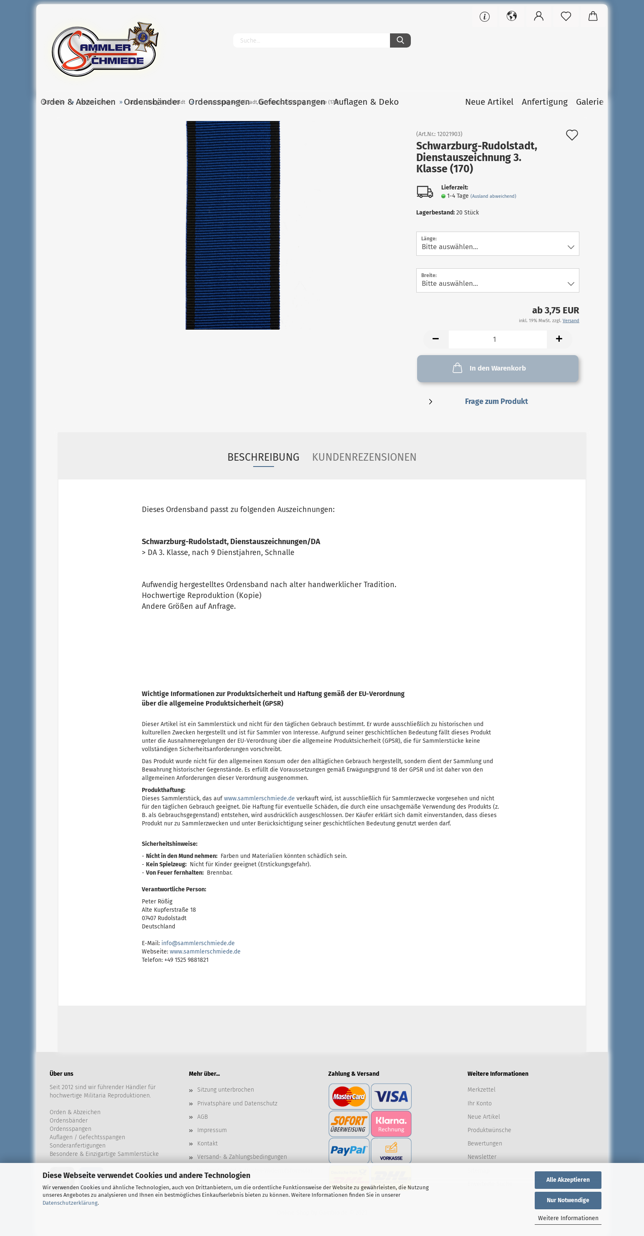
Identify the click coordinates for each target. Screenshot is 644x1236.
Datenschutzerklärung (70, 1203)
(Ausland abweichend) (493, 196)
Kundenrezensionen (364, 457)
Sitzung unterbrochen (225, 1089)
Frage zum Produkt (496, 401)
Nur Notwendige (568, 1200)
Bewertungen (485, 1143)
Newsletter (482, 1156)
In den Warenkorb (488, 367)
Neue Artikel (484, 1116)
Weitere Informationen (568, 1218)
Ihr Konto (480, 1103)
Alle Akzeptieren (568, 1179)
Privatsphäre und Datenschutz (237, 1103)
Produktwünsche (489, 1130)
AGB (202, 1116)
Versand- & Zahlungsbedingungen (242, 1156)
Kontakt (207, 1143)
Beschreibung (263, 457)
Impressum (212, 1130)
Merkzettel (482, 1089)
